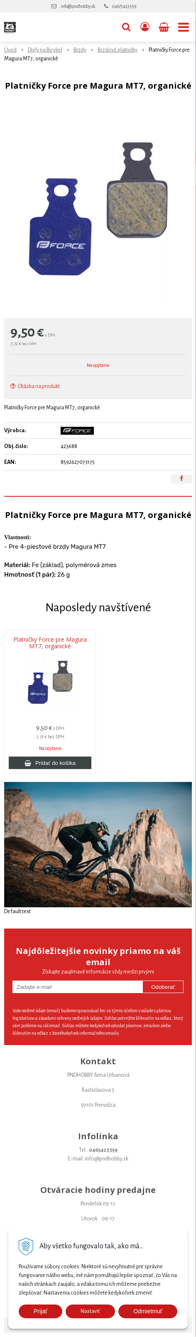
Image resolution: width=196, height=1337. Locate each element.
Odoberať (163, 987)
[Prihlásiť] (144, 27)
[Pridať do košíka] (50, 763)
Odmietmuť (147, 1311)
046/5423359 (124, 6)
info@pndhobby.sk (78, 6)
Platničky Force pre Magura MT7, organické (50, 643)
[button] (126, 27)
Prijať (40, 1311)
